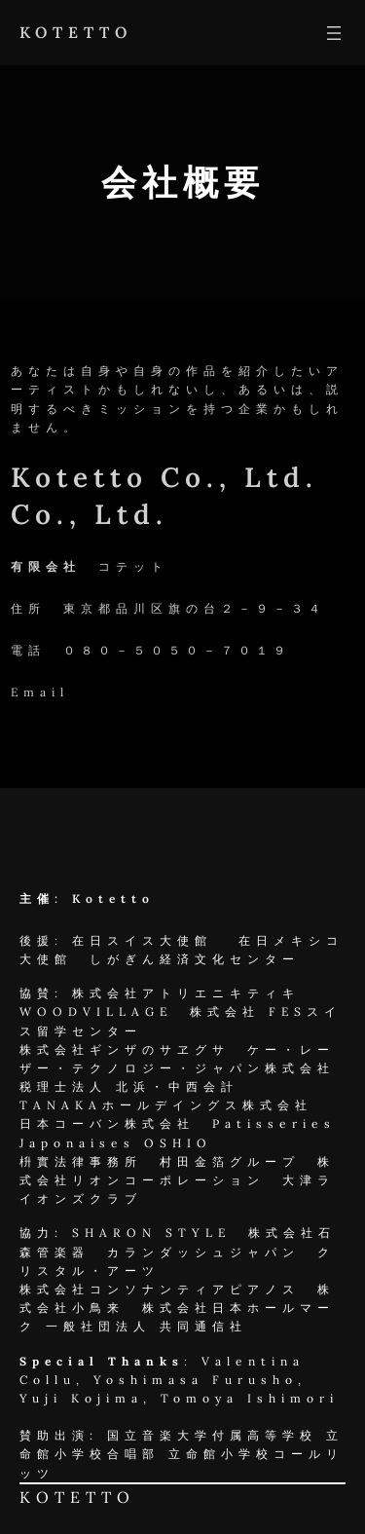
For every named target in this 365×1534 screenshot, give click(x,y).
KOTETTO (75, 32)
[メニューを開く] (334, 33)
